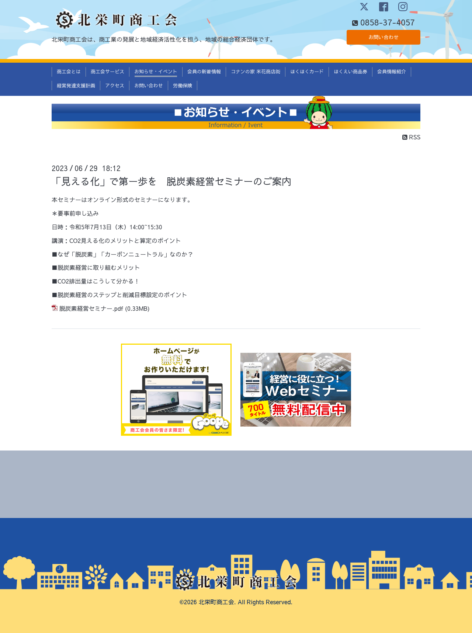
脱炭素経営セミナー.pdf (91, 308)
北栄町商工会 (216, 602)
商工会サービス (107, 71)
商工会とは (69, 71)
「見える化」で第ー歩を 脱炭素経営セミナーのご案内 (171, 181)
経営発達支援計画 (76, 85)
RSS (411, 137)
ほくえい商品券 (350, 71)
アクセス (114, 85)
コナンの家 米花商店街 (255, 71)
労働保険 (182, 85)
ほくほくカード (307, 71)
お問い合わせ (383, 39)
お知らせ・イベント (155, 71)
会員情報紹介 (391, 71)
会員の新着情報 (204, 71)
